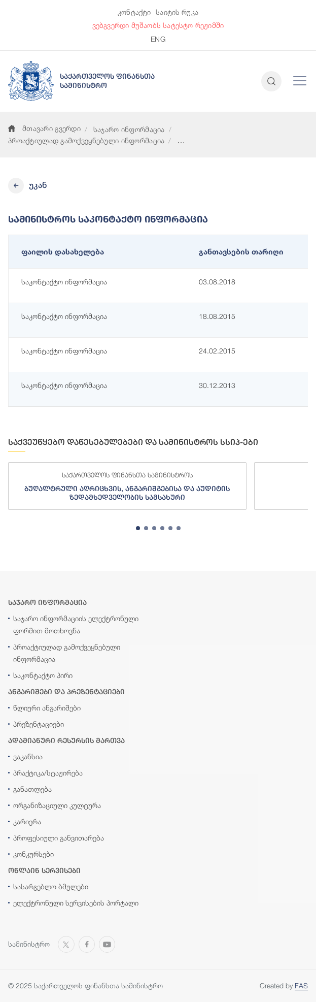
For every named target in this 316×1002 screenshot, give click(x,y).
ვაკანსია (28, 756)
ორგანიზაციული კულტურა (57, 805)
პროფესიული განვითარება (58, 837)
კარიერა (27, 821)
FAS (301, 985)
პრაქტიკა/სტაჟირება (48, 772)
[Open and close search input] (271, 81)
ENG (158, 39)
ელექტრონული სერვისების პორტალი (75, 902)
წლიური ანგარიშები (47, 707)
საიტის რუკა (177, 12)
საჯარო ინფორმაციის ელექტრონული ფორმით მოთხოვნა (75, 624)
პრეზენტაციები (38, 724)
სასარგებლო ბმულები (50, 886)
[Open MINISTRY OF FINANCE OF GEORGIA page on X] (66, 943)
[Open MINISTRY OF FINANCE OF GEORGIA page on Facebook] (87, 943)
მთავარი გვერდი (44, 128)
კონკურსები (33, 854)
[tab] (138, 528)
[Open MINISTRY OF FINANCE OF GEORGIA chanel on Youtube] (107, 943)
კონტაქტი (134, 12)
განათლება (32, 789)
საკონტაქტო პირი (43, 675)
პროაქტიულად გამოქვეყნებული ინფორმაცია (86, 140)
